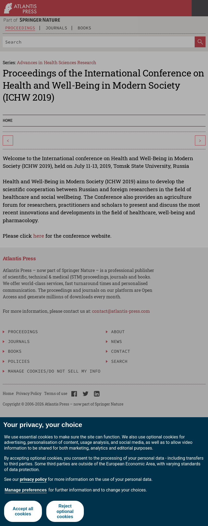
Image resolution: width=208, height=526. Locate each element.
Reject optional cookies (65, 511)
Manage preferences (26, 490)
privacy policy (33, 479)
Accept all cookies (23, 511)
